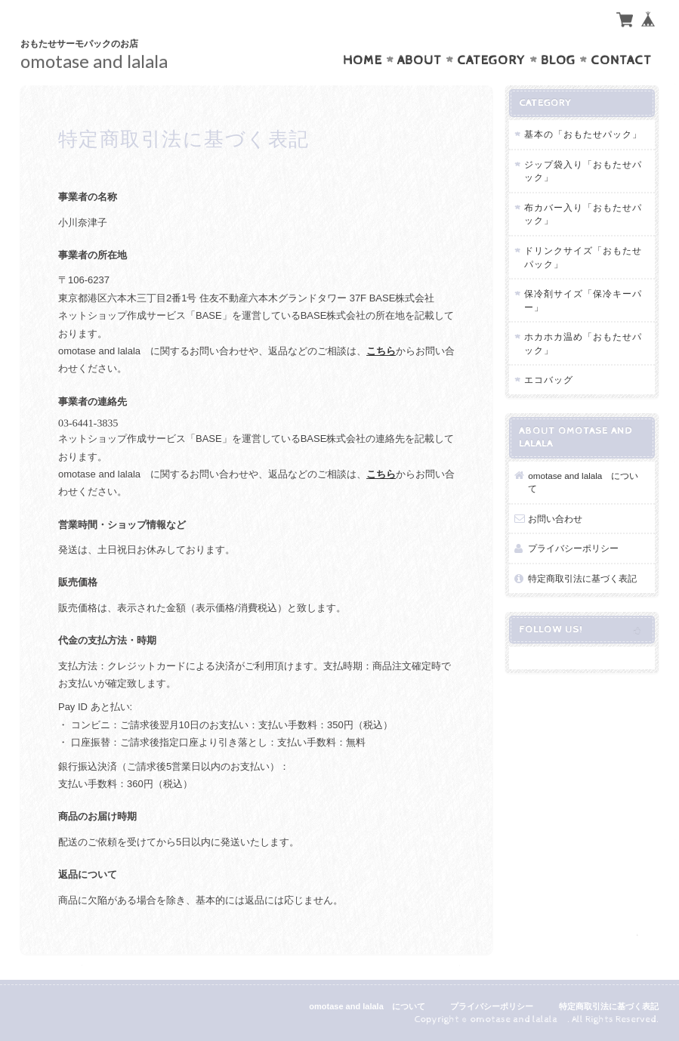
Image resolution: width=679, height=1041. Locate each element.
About (419, 60)
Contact (621, 60)
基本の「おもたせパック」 (583, 134)
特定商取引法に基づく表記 (582, 578)
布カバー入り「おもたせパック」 (583, 214)
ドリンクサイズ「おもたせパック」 (583, 257)
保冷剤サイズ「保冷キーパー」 (583, 300)
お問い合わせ (555, 519)
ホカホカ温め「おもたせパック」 (583, 343)
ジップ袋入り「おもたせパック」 (583, 171)
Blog (558, 60)
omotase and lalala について (583, 482)
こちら (381, 351)
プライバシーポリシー (573, 548)
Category (491, 60)
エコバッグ (548, 380)
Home (362, 60)
